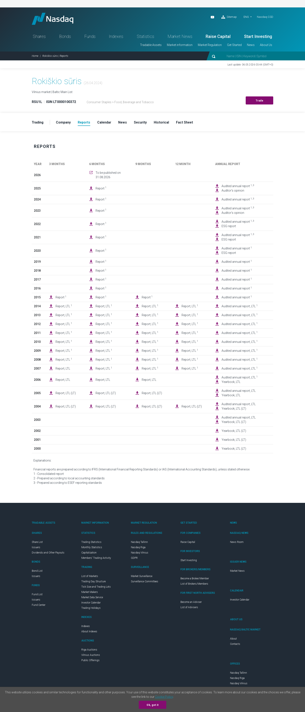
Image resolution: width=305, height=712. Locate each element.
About (233, 639)
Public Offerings (90, 661)
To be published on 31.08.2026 (108, 176)
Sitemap (229, 17)
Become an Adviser (191, 603)
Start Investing (258, 37)
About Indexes (89, 632)
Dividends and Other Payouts (48, 553)
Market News (180, 37)
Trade (259, 101)
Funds (90, 37)
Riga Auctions (89, 650)
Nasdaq (54, 19)
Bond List (37, 571)
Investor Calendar (91, 603)
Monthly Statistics (91, 548)
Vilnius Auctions (90, 656)
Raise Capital (218, 37)
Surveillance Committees (144, 582)
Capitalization (89, 553)
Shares (39, 37)
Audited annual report (238, 187)
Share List (37, 543)
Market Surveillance (141, 577)
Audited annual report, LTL (240, 307)
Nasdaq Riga (138, 548)
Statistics (145, 37)
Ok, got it (152, 705)
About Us (266, 45)
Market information (180, 45)
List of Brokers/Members (194, 584)
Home (35, 56)
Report (101, 189)
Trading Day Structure (93, 582)
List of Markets (89, 577)
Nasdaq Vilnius (139, 553)
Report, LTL (63, 307)
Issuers (36, 548)
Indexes (116, 37)
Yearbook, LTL (231, 383)
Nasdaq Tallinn (139, 543)
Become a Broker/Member (194, 579)
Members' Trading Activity (96, 559)
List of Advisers (189, 608)
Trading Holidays (91, 609)
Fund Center (38, 606)
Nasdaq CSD (265, 16)
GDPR (134, 559)
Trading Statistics (91, 543)
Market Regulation (210, 45)
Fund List (37, 595)
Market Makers (89, 593)
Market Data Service (92, 598)
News (251, 45)
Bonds (65, 37)
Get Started (234, 45)
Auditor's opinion (233, 191)
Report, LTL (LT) (65, 394)
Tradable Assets (151, 45)
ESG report (229, 227)
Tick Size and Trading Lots (96, 587)
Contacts (235, 645)
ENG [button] (246, 16)
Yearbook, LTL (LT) (234, 409)
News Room (237, 543)
